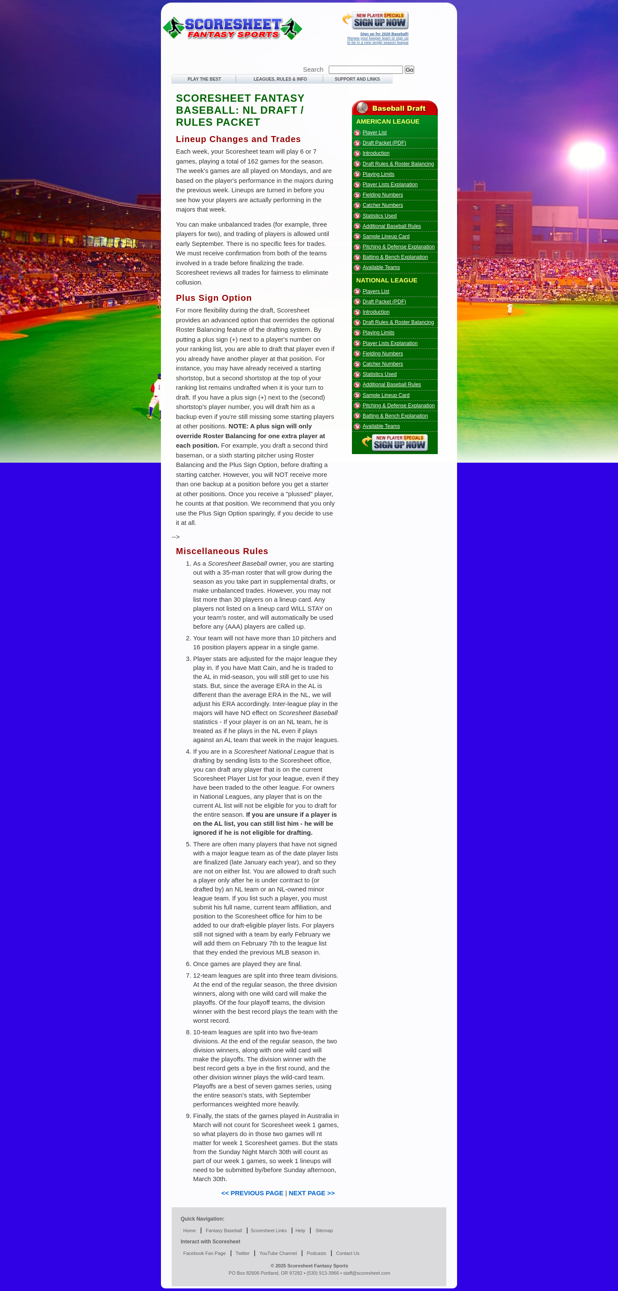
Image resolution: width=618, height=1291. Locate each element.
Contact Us (347, 1253)
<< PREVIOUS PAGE (252, 1193)
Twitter (241, 1253)
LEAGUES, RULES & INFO (280, 79)
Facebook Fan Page (204, 1253)
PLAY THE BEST (202, 79)
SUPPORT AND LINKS (354, 79)
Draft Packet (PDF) (384, 143)
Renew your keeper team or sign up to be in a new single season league (378, 38)
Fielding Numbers (383, 195)
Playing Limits (378, 174)
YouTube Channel (277, 1253)
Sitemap (324, 1230)
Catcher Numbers (383, 205)
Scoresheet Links (269, 1230)
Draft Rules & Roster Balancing (398, 164)
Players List (376, 291)
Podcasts (316, 1253)
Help (300, 1230)
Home (189, 1230)
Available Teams (381, 267)
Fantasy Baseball (223, 1230)
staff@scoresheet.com (366, 1273)
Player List (375, 133)
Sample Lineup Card (386, 236)
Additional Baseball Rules (392, 226)
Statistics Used (380, 216)
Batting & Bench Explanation (395, 257)
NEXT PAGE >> (312, 1193)
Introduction (376, 153)
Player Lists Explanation (390, 185)
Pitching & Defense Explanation (399, 247)
